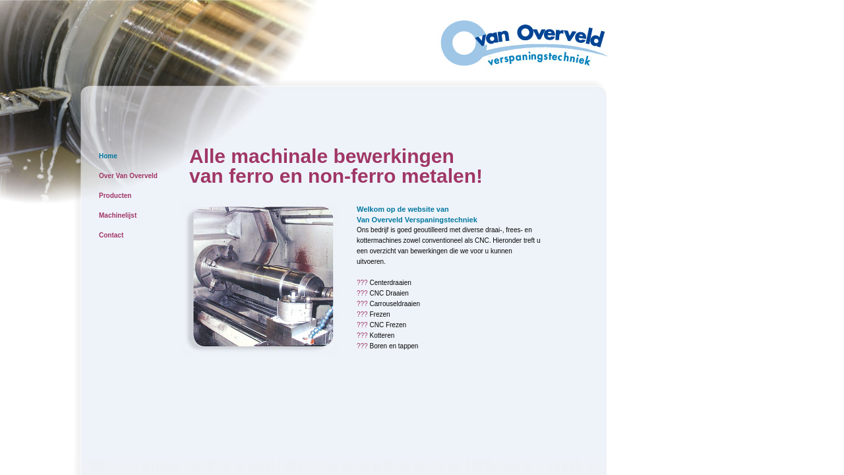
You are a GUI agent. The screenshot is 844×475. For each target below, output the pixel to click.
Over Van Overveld (128, 175)
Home (108, 156)
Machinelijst (117, 215)
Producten (115, 195)
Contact (111, 235)
